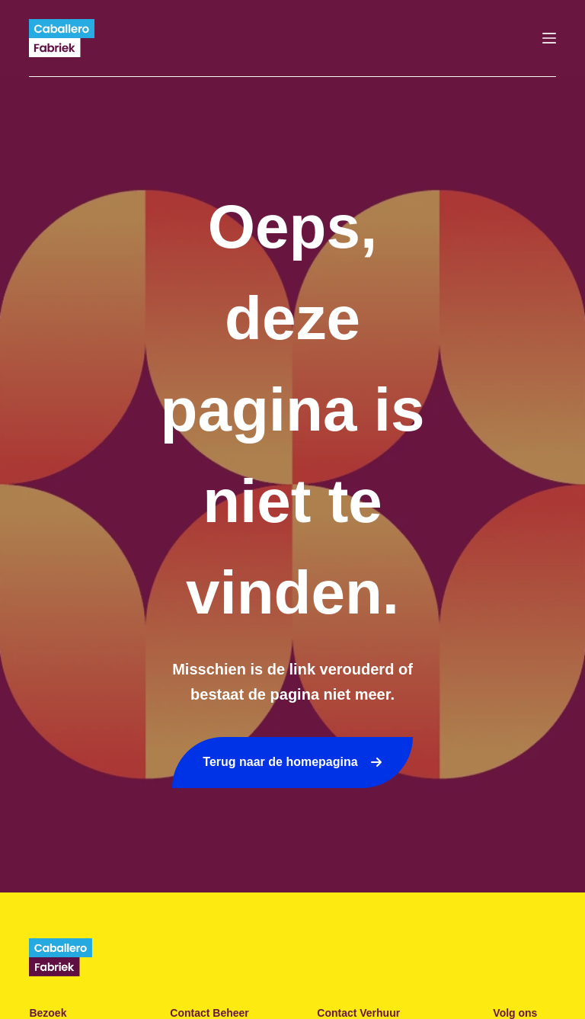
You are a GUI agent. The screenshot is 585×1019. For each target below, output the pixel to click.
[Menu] (549, 38)
